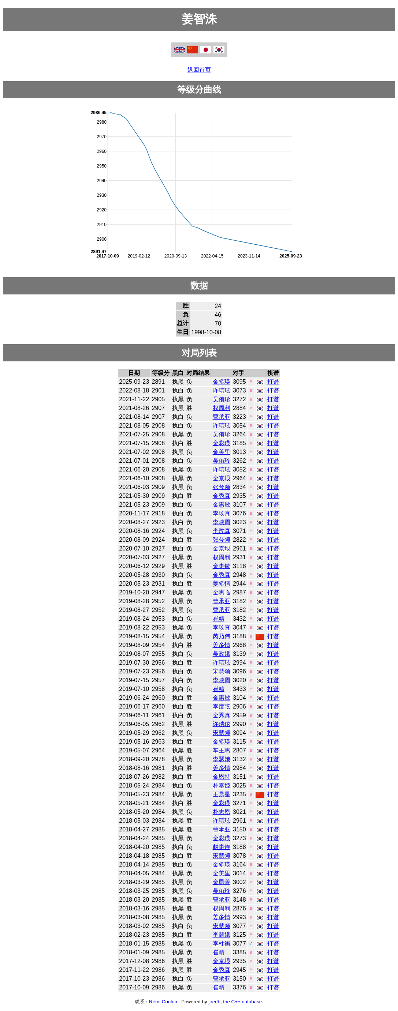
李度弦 (221, 706)
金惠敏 (221, 504)
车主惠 (221, 750)
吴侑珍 (221, 399)
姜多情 (221, 583)
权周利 (221, 408)
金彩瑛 (221, 443)
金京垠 (221, 478)
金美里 (221, 452)
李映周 (221, 522)
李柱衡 (221, 943)
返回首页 (199, 70)
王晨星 (221, 794)
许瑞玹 (221, 390)
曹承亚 (221, 417)
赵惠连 (221, 847)
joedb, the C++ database (235, 1001)
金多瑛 (221, 382)
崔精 (218, 619)
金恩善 (221, 882)
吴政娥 (221, 654)
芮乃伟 (221, 636)
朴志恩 (221, 812)
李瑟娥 (221, 759)
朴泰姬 (221, 785)
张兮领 (221, 487)
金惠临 (221, 592)
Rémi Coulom (164, 1001)
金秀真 (221, 496)
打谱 (273, 382)
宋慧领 (221, 671)
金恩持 (221, 777)
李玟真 (221, 513)
